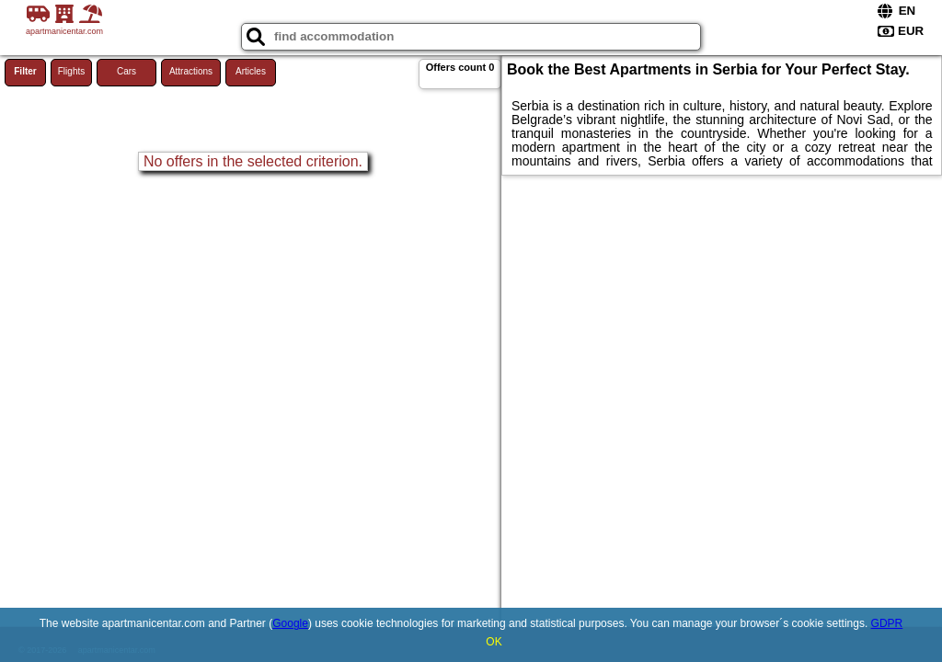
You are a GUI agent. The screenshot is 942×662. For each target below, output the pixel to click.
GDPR (887, 623)
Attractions (191, 71)
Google (290, 623)
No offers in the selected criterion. (253, 161)
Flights (71, 71)
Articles (251, 71)
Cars (126, 71)
